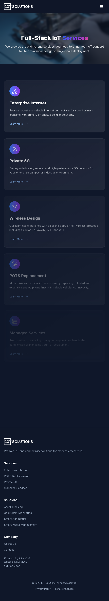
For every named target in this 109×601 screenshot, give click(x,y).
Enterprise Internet (16, 470)
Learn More (19, 124)
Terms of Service (64, 588)
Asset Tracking (13, 507)
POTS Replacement (16, 476)
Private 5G (10, 482)
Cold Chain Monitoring (18, 513)
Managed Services (15, 488)
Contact (9, 549)
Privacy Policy (43, 588)
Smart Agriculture (15, 518)
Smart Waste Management (20, 524)
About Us (10, 543)
